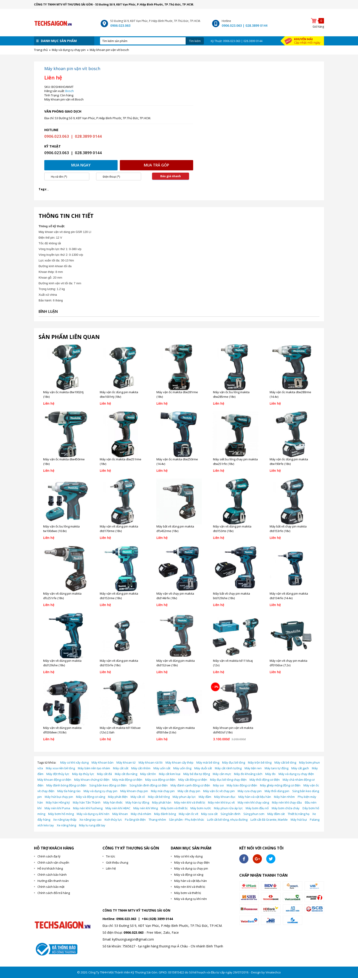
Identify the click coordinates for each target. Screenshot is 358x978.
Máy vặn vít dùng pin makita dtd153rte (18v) (232, 528)
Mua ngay (81, 165)
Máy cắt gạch (300, 768)
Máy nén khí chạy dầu (287, 802)
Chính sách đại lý (49, 856)
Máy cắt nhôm (140, 768)
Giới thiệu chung (117, 862)
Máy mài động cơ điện (127, 780)
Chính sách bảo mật (50, 887)
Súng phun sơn (253, 814)
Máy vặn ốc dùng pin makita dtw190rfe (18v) (289, 461)
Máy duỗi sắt (203, 768)
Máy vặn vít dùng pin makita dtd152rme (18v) (119, 595)
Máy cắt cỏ (138, 797)
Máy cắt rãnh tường (228, 768)
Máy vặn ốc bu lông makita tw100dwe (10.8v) (61, 528)
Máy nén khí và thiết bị (189, 802)
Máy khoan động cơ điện (54, 780)
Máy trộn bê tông (259, 762)
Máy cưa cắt (209, 814)
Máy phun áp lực (184, 797)
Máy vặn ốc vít (188, 814)
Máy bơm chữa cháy (286, 808)
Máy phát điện (118, 797)
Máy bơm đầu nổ (257, 808)
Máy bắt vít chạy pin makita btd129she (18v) (231, 595)
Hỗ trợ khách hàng (50, 868)
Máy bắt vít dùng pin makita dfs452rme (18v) (175, 528)
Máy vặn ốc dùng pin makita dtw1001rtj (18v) (119, 394)
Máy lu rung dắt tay (92, 825)
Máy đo (270, 774)
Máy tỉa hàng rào (69, 791)
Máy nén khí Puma (57, 808)
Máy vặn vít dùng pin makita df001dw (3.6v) (175, 730)
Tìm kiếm (195, 41)
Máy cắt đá (104, 774)
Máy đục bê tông (233, 762)
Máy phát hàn (161, 802)
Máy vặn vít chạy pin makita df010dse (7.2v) (288, 663)
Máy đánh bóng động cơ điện (66, 785)
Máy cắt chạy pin (189, 791)
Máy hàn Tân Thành (86, 802)
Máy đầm (205, 797)
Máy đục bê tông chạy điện (228, 780)
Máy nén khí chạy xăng (253, 802)
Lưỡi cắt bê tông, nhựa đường (227, 819)
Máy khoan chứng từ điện (91, 780)
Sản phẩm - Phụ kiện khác (186, 819)
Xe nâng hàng (66, 825)
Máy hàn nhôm (284, 797)
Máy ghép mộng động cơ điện (280, 785)
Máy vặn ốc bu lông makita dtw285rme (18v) (231, 394)
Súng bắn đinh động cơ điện (148, 785)
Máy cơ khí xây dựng (74, 762)
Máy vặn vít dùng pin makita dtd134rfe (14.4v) (289, 595)
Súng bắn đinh (230, 814)
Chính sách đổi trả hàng (53, 893)
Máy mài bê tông (207, 762)
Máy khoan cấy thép (179, 762)
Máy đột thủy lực (57, 774)
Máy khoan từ (126, 762)
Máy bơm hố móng (61, 814)
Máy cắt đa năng (126, 774)
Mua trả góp (156, 165)
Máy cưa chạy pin (250, 791)
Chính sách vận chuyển (53, 862)
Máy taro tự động (276, 768)
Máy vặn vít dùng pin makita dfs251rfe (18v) (62, 595)
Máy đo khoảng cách (248, 774)
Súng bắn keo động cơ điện (107, 785)
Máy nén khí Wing (145, 808)
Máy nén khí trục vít (221, 802)
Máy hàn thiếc (113, 802)
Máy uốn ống (182, 768)
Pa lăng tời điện (135, 819)
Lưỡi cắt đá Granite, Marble (269, 819)
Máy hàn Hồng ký (58, 802)
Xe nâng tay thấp (64, 819)
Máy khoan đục (224, 797)
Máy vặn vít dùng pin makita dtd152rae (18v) (175, 663)
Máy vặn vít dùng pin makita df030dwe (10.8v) (62, 730)
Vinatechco (273, 972)
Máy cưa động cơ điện (160, 780)
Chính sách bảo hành (52, 875)
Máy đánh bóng (165, 814)
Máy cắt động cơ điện (192, 780)
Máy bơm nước (200, 808)
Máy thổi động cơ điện (265, 780)
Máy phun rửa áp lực (228, 808)
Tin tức (110, 856)
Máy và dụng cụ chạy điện (296, 774)
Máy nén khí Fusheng (88, 808)
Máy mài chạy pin (163, 791)
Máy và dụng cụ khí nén (93, 814)
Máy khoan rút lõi (151, 762)
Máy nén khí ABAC (117, 808)
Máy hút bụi (299, 819)
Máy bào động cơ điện (242, 785)
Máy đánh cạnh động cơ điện (190, 785)
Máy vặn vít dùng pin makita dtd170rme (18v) (119, 528)
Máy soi (218, 785)
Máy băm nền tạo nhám (94, 768)
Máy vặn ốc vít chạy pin (219, 791)
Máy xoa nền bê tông (60, 768)
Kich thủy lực (113, 819)
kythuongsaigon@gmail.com (133, 939)
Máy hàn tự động (137, 802)
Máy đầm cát (276, 814)
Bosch (69, 91)
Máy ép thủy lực (83, 774)
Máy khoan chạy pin (134, 791)
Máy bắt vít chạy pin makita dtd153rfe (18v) (288, 528)
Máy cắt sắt (120, 768)
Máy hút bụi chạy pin (59, 797)
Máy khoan (120, 814)
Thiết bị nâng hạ (298, 814)
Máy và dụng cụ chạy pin (100, 791)
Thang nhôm (157, 819)
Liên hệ (111, 868)
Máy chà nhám (141, 814)
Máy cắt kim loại (169, 774)
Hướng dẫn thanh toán (53, 881)
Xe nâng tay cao (90, 819)
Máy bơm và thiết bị (174, 808)
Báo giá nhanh (170, 176)
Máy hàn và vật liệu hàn (254, 797)
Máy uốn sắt (161, 768)
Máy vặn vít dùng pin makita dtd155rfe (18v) (119, 663)
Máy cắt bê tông (285, 762)
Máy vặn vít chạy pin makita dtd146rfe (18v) (175, 595)
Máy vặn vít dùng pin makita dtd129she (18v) (62, 663)
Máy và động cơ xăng (90, 797)
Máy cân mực (222, 774)
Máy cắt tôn (148, 774)
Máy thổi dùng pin (277, 791)
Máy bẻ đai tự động (196, 774)
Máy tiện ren (253, 768)
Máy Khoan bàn (102, 762)
